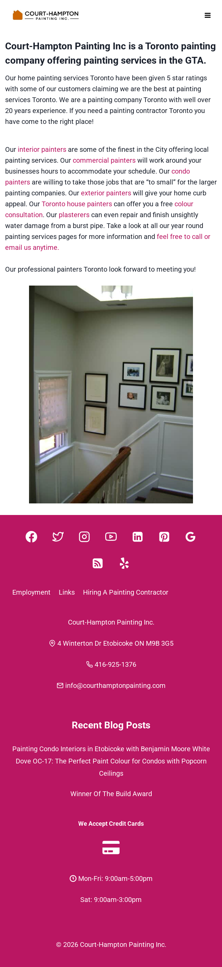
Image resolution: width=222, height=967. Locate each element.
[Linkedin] (137, 536)
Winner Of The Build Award (111, 794)
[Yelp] (124, 563)
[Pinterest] (164, 536)
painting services (120, 60)
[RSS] (97, 563)
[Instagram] (84, 536)
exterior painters (106, 193)
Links (67, 592)
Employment (31, 592)
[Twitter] (58, 536)
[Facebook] (31, 536)
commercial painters (104, 160)
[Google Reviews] (190, 536)
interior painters (43, 149)
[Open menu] (207, 15)
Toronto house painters (77, 204)
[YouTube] (111, 536)
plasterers (74, 215)
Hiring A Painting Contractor (125, 592)
